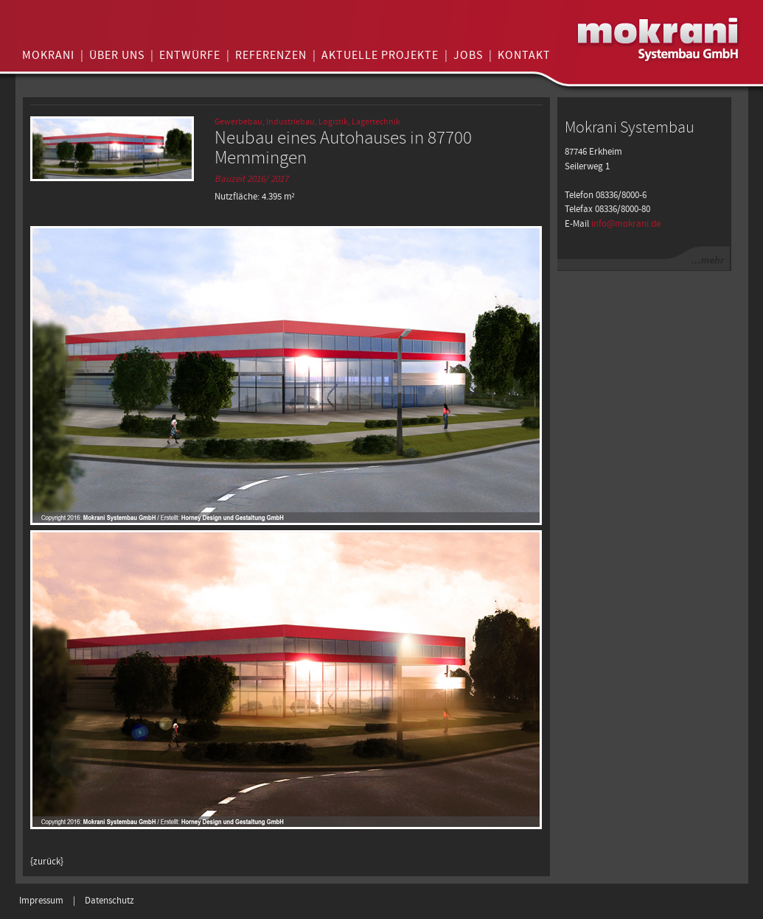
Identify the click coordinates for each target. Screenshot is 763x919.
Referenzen (271, 55)
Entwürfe (189, 55)
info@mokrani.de (626, 224)
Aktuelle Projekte (380, 55)
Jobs (468, 55)
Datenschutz (109, 900)
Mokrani (48, 55)
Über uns (116, 55)
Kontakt (524, 55)
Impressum (41, 900)
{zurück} (46, 861)
